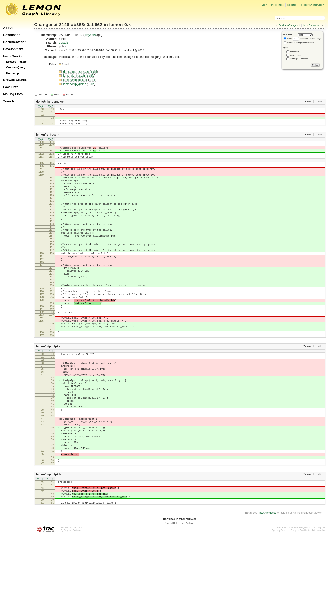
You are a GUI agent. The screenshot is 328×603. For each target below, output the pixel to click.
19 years (90, 35)
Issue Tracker (13, 56)
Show (288, 39)
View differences (290, 35)
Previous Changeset (289, 25)
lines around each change (307, 39)
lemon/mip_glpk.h (75, 84)
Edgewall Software (72, 599)
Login (264, 5)
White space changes (299, 59)
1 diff (94, 71)
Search (8, 101)
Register (291, 5)
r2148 (50, 106)
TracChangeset (267, 581)
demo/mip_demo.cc (76, 71)
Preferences (277, 5)
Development (13, 49)
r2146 (40, 106)
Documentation (15, 42)
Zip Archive (187, 591)
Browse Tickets (16, 61)
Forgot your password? (312, 5)
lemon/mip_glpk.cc (75, 79)
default (63, 42)
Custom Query (16, 67)
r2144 (40, 142)
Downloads (11, 35)
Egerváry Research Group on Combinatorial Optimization (298, 599)
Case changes (296, 55)
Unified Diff (171, 591)
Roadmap (12, 73)
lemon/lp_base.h (74, 75)
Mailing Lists (13, 94)
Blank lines (294, 52)
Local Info (10, 87)
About (7, 27)
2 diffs (90, 75)
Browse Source (15, 79)
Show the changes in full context (299, 43)
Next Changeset (311, 25)
